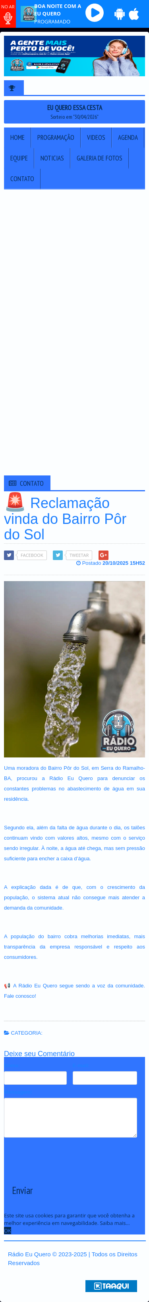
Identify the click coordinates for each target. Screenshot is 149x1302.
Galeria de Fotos (99, 158)
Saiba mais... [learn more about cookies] (115, 1223)
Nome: (12, 1065)
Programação (55, 137)
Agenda (128, 137)
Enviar (22, 1190)
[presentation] (64, 1155)
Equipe (19, 158)
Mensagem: (18, 1092)
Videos (96, 137)
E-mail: (81, 1065)
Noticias (52, 158)
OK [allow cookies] (7, 1230)
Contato (22, 178)
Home (17, 137)
